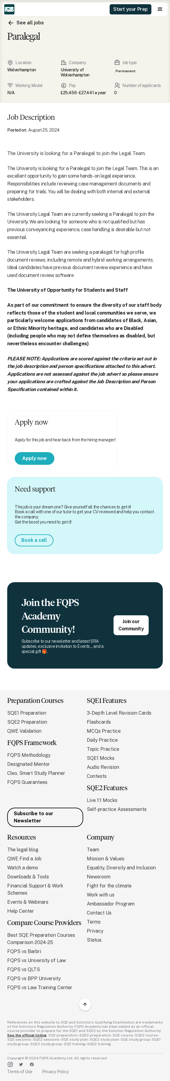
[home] (9, 9)
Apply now (34, 458)
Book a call (34, 540)
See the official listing (27, 1035)
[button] (160, 9)
